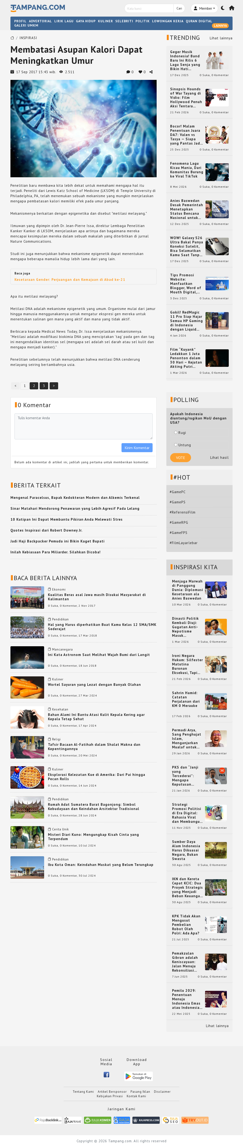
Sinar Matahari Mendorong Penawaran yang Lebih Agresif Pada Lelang (75, 508)
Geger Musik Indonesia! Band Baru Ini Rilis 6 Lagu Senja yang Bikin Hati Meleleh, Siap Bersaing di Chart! (186, 60)
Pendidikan (60, 619)
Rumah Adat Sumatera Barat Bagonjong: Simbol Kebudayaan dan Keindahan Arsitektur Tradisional (93, 806)
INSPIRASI (28, 38)
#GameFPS (178, 532)
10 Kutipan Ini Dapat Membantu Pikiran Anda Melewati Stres (66, 519)
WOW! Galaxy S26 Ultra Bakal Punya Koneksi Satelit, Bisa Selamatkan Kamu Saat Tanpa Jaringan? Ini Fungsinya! (186, 246)
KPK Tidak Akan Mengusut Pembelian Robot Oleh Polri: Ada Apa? (186, 924)
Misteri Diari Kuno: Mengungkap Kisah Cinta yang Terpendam (93, 836)
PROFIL (20, 21)
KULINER (105, 21)
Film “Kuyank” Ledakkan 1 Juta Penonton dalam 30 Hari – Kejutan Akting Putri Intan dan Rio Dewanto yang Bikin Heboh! (186, 358)
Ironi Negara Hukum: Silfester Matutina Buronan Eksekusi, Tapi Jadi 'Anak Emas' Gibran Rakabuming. (187, 664)
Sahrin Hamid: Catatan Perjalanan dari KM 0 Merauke (186, 699)
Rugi (180, 432)
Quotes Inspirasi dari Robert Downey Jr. (46, 530)
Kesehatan (60, 709)
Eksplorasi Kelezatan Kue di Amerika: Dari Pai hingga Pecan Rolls (96, 776)
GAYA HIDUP (86, 21)
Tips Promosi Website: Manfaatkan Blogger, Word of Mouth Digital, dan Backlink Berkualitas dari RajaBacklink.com (186, 283)
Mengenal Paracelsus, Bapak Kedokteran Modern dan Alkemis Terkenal (75, 497)
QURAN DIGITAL (199, 21)
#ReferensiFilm (183, 512)
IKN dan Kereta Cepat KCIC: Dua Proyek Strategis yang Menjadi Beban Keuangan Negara (187, 887)
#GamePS (178, 502)
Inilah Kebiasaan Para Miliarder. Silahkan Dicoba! (55, 552)
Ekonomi (59, 589)
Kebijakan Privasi (110, 1096)
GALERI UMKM (26, 25)
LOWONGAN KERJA (167, 21)
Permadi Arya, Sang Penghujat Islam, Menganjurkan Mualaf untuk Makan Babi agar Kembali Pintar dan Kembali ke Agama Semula (187, 738)
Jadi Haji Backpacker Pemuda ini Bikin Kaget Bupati (57, 541)
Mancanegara (62, 649)
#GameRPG (179, 522)
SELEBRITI (124, 21)
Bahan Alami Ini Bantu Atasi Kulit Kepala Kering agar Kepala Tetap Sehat (96, 716)
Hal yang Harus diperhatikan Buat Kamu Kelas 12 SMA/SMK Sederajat (102, 626)
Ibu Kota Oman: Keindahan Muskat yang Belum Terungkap (101, 864)
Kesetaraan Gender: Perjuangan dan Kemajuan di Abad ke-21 (69, 279)
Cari (179, 8)
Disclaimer (162, 1092)
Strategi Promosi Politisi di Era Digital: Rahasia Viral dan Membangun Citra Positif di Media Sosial (187, 813)
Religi (56, 739)
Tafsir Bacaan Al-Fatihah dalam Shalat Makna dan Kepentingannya (94, 746)
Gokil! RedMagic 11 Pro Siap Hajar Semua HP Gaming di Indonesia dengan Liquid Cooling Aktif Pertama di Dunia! (186, 321)
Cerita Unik (60, 829)
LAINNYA (220, 25)
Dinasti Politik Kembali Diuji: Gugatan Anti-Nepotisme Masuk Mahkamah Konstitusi (185, 627)
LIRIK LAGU (64, 21)
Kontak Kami (136, 1096)
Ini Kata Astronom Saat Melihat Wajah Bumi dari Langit (99, 654)
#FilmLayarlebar (184, 543)
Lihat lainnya (221, 38)
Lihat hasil (219, 457)
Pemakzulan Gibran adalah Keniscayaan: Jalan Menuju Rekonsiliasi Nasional (185, 962)
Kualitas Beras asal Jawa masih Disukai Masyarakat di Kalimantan (97, 596)
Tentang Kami (83, 1092)
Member (203, 8)
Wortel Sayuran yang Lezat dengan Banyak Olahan (94, 684)
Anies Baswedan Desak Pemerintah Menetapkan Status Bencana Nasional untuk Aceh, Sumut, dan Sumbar (186, 209)
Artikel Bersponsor (112, 1092)
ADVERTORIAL (40, 21)
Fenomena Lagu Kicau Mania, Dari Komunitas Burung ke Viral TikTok (186, 169)
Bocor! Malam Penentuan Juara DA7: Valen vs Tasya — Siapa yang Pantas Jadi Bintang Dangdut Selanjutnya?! (186, 135)
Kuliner (57, 679)
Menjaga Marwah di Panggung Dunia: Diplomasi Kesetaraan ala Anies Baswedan (187, 590)
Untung (182, 445)
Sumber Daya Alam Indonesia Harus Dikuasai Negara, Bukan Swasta (186, 850)
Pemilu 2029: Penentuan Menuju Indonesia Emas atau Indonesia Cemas (186, 999)
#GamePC (178, 492)
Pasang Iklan (140, 1092)
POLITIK (143, 21)
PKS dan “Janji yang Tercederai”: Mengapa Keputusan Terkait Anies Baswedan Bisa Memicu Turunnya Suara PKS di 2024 (187, 776)
